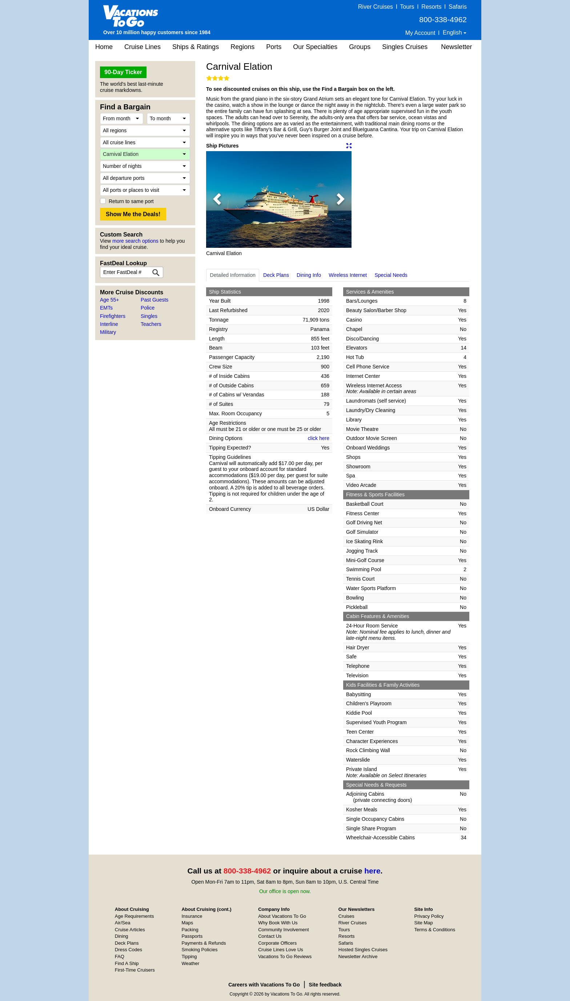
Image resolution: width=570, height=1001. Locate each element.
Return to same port (131, 201)
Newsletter (456, 47)
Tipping (189, 956)
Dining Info (309, 275)
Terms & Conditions (434, 929)
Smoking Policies (199, 949)
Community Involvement (283, 929)
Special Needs (390, 275)
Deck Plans (276, 275)
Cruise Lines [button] (142, 47)
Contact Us (269, 936)
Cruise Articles (130, 929)
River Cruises (375, 7)
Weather (190, 963)
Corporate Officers (277, 943)
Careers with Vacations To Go (264, 985)
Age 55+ (109, 300)
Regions (242, 47)
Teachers (151, 324)
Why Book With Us (277, 922)
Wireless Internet (348, 275)
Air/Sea (123, 922)
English (453, 32)
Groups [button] (359, 47)
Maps (187, 922)
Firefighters (112, 316)
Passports (191, 936)
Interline (109, 324)
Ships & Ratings (195, 47)
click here (318, 438)
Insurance (191, 916)
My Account (420, 33)
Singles (149, 316)
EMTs (106, 308)
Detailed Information (233, 275)
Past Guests (154, 300)
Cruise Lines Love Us (280, 949)
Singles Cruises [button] (405, 47)
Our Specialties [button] (315, 47)
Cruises (346, 916)
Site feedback (325, 985)
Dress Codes (128, 949)
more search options (135, 241)
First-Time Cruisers (135, 970)
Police (147, 308)
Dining (121, 936)
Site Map (423, 922)
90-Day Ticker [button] (123, 72)
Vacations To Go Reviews (285, 956)
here (372, 871)
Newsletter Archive (358, 956)
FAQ (119, 956)
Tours (407, 7)
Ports (273, 47)
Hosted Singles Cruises (363, 949)
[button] (217, 199)
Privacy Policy (429, 916)
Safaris (458, 7)
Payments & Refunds (203, 943)
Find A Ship (127, 963)
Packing (189, 929)
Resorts (431, 7)
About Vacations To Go (282, 916)
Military (108, 332)
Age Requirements (134, 916)
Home (104, 47)
